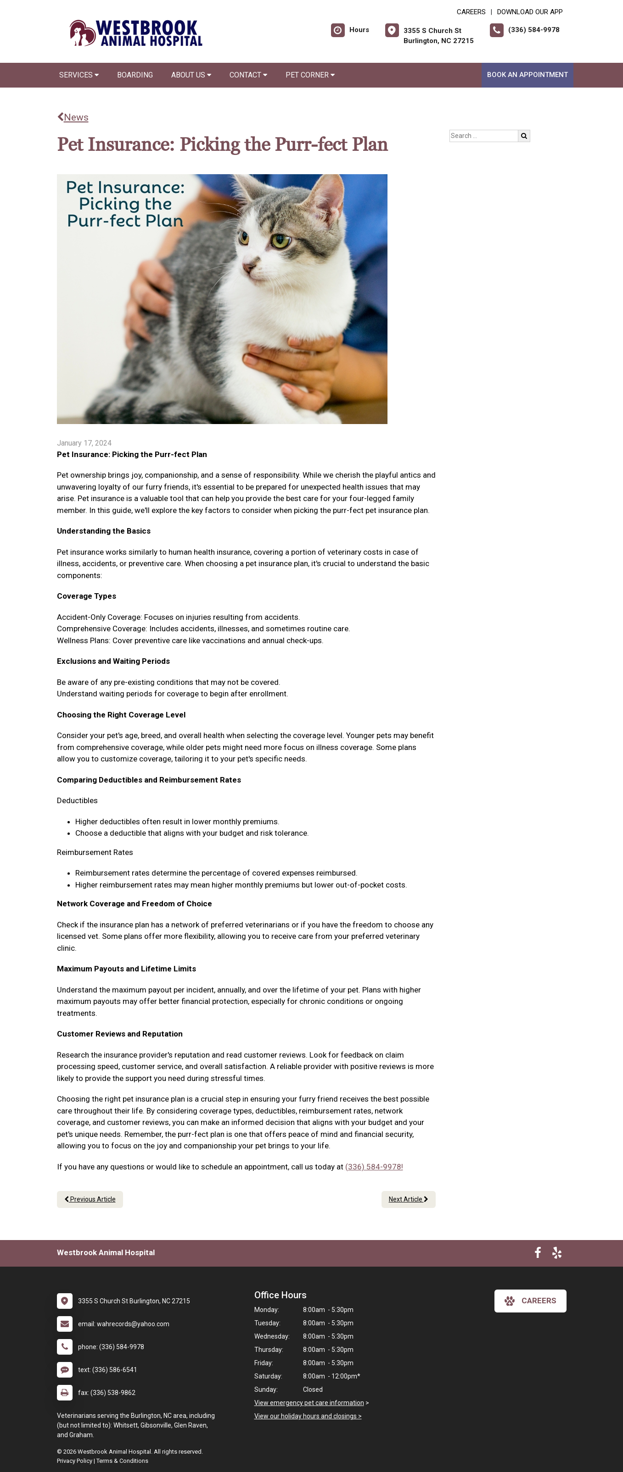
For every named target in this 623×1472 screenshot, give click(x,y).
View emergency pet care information (309, 1402)
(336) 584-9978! (374, 1166)
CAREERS (471, 12)
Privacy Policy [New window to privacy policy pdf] (74, 1460)
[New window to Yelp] (557, 1254)
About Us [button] (191, 75)
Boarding (135, 75)
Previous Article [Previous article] (90, 1199)
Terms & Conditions (122, 1460)
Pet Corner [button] (310, 75)
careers (530, 1301)
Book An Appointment (527, 75)
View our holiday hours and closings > (308, 1416)
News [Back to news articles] (73, 117)
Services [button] (79, 75)
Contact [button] (248, 75)
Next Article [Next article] (408, 1199)
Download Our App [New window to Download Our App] (530, 12)
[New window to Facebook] (538, 1254)
